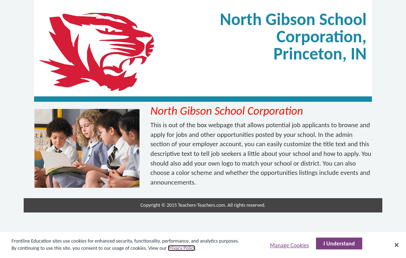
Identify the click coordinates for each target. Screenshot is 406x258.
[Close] (397, 245)
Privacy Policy (181, 248)
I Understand (339, 243)
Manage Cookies (289, 245)
